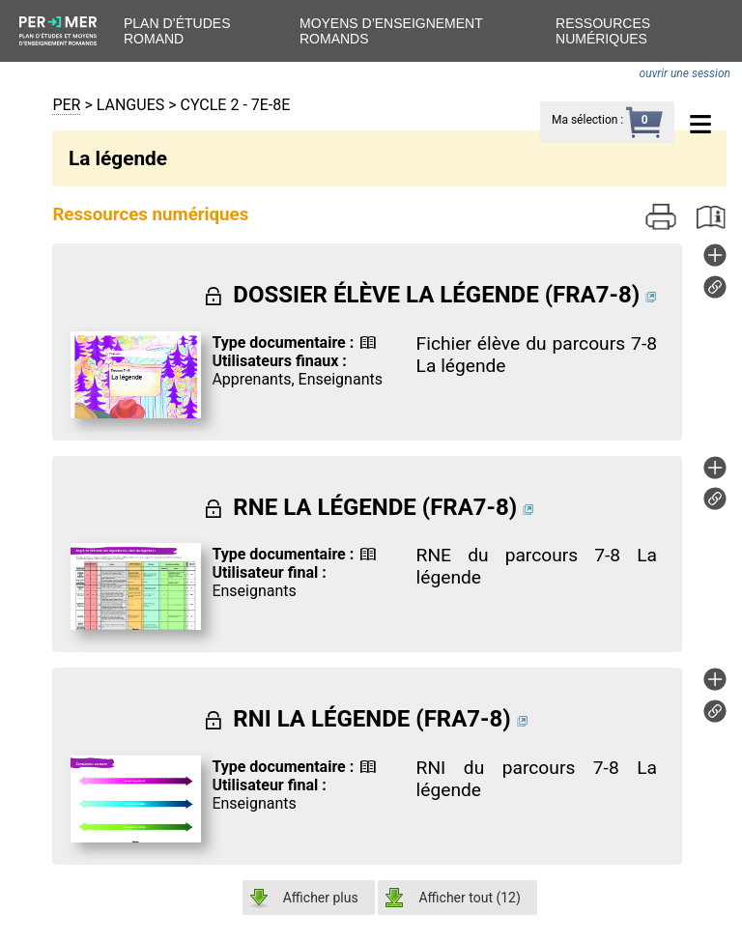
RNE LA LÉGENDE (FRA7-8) (375, 507)
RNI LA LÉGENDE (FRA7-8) (371, 718)
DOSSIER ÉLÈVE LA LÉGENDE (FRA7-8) (436, 294)
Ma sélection (584, 120)
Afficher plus (320, 897)
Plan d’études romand (177, 30)
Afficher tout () (469, 897)
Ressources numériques (603, 30)
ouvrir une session (685, 73)
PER (66, 105)
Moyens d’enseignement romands (391, 30)
